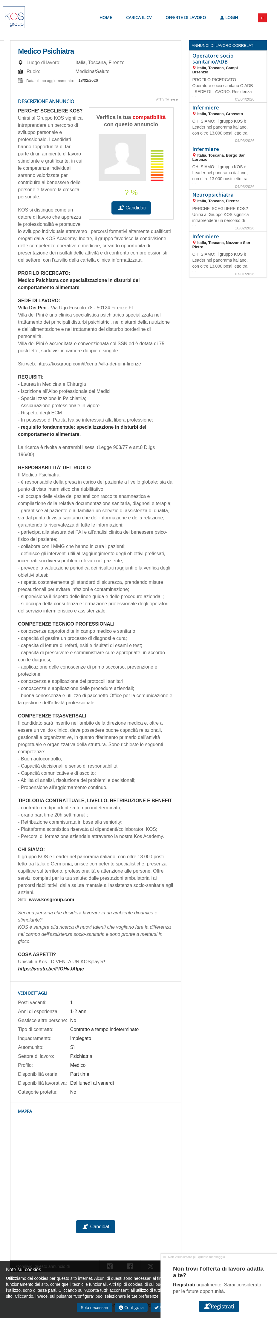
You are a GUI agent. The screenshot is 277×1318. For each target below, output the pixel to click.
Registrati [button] (219, 1306)
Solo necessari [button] (94, 1307)
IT (262, 18)
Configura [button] (131, 1307)
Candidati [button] (131, 208)
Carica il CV (138, 17)
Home (106, 17)
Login (229, 17)
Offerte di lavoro (186, 17)
